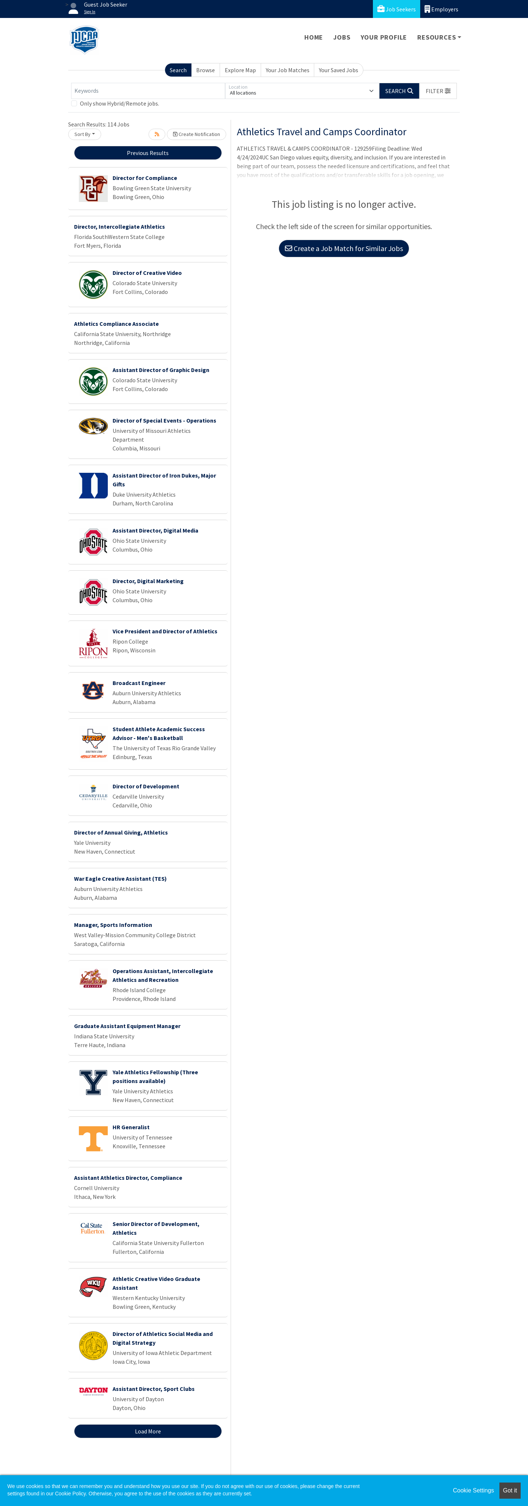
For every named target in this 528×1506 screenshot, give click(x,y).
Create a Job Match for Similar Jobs (344, 248)
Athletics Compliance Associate (116, 323)
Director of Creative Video (147, 272)
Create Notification (196, 134)
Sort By (82, 134)
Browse (205, 70)
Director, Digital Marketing (148, 581)
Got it (510, 1490)
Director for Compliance (145, 177)
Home (313, 37)
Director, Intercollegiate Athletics (119, 226)
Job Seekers (396, 9)
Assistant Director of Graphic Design (161, 369)
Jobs (341, 37)
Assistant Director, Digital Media (155, 530)
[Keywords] (148, 91)
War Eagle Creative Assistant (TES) (120, 878)
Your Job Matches (287, 70)
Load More (148, 1431)
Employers (441, 9)
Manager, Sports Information (113, 924)
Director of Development (146, 786)
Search (178, 70)
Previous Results (148, 153)
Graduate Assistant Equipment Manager (127, 1026)
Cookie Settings (473, 1490)
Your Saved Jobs (338, 70)
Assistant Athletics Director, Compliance (128, 1177)
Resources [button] (436, 37)
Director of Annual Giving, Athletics (121, 832)
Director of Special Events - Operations (164, 420)
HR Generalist (131, 1127)
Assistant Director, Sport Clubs (154, 1388)
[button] (438, 91)
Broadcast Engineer (139, 682)
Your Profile (384, 37)
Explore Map (240, 70)
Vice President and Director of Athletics (165, 631)
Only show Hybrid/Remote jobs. (119, 103)
